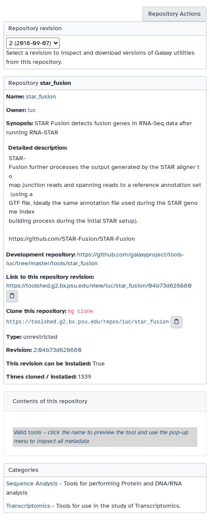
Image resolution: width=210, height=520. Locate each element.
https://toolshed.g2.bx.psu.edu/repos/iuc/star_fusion (87, 323)
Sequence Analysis (32, 483)
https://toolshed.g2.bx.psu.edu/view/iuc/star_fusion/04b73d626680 (99, 285)
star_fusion (41, 96)
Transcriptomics (28, 505)
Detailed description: (37, 147)
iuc (32, 110)
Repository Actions (174, 14)
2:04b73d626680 (57, 350)
